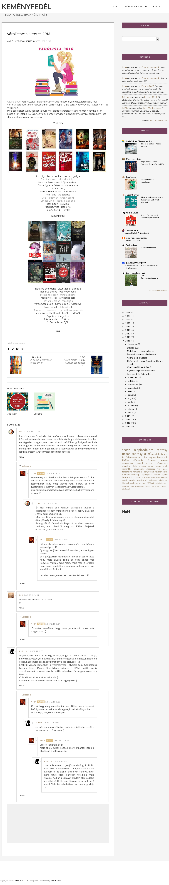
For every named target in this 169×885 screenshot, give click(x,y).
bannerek (125, 486)
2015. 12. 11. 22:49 (49, 503)
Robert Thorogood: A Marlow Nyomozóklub (150, 216)
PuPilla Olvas (131, 212)
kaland (140, 463)
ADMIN (156, 6)
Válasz (21, 457)
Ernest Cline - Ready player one (58, 200)
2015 (128, 340)
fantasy (162, 450)
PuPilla (23, 651)
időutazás (138, 460)
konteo (147, 486)
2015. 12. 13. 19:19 (52, 722)
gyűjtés (142, 466)
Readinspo (130, 177)
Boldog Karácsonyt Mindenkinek (142, 354)
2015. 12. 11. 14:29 (52, 473)
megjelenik (157, 454)
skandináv (126, 466)
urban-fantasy (132, 454)
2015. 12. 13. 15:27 (52, 624)
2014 (128, 416)
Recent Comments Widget (157, 120)
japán (158, 466)
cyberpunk (147, 474)
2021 (128, 319)
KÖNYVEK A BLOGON (136, 6)
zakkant (126, 97)
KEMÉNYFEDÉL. (22, 881)
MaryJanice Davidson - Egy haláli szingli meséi (58, 310)
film (158, 469)
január (131, 412)
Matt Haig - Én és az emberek (140, 351)
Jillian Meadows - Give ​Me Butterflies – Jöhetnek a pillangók (152, 199)
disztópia (150, 469)
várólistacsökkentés (20, 41)
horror (125, 477)
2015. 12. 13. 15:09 (35, 651)
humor (151, 466)
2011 (128, 426)
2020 (128, 323)
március (131, 405)
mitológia (155, 483)
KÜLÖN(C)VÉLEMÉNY (135, 263)
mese (165, 469)
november (133, 377)
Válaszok (26, 466)
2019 (128, 326)
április (131, 402)
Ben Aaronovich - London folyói (58, 179)
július (130, 391)
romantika (127, 469)
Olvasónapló (131, 230)
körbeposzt (152, 460)
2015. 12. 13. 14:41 (31, 595)
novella (132, 480)
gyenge (164, 460)
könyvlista (155, 486)
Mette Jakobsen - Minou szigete (58, 294)
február (131, 409)
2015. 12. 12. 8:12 (61, 540)
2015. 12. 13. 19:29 (61, 740)
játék (165, 466)
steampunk (139, 469)
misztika (142, 457)
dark (132, 486)
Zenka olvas (131, 245)
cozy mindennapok (150, 67)
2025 (128, 312)
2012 (128, 423)
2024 (128, 316)
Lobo (22, 432)
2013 (128, 419)
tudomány (163, 483)
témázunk (162, 457)
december (132, 344)
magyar (152, 457)
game (164, 474)
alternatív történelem (151, 477)
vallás (131, 477)
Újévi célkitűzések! (149, 247)
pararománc (127, 463)
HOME (115, 6)
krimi (147, 454)
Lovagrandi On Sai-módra (139, 374)
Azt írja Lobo (14, 101)
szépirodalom (143, 450)
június (130, 395)
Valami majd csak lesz (137, 358)
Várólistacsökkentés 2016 (139, 367)
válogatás (153, 480)
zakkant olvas (132, 195)
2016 (128, 337)
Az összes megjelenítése (158, 290)
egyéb (124, 480)
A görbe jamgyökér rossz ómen (141, 370)
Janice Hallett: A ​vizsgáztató (147, 180)
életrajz (164, 477)
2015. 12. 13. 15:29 (52, 702)
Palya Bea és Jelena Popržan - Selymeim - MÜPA (152, 162)
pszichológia (142, 480)
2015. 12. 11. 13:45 (33, 432)
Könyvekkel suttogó (135, 273)
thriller (125, 460)
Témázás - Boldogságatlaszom (149, 276)
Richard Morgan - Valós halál (58, 301)
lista (135, 466)
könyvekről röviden (153, 471)
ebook (157, 474)
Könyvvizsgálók (133, 159)
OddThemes (55, 881)
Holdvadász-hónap (130, 474)
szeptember (133, 384)
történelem (131, 457)
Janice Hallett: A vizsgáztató (137, 233)
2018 (128, 330)
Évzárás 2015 (133, 347)
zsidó (138, 477)
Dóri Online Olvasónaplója (138, 141)
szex (165, 471)
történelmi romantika (132, 471)
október (132, 381)
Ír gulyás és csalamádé (136, 238)
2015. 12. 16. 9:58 (60, 761)
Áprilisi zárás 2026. (133, 240)
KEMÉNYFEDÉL (26, 6)
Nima (33, 473)
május (131, 398)
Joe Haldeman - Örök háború (58, 197)
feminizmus (139, 486)
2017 (128, 333)
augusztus (132, 388)
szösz (126, 450)
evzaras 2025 (148, 86)
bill (21, 595)
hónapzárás (162, 463)
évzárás (149, 463)
